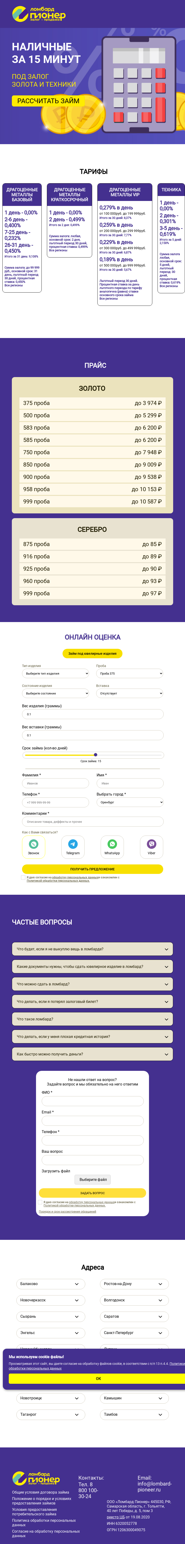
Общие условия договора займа (40, 1492)
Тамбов (110, 1414)
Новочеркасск (33, 1300)
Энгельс (27, 1332)
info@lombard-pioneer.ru (155, 1487)
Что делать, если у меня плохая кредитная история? (63, 1036)
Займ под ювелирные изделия (92, 653)
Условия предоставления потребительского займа (34, 1511)
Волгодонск (114, 1300)
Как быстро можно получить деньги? (50, 1054)
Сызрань (28, 1316)
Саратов (111, 1316)
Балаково (29, 1283)
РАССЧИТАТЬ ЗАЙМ (48, 101)
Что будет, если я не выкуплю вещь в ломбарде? (60, 949)
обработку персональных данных (75, 877)
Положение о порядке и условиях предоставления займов (41, 1500)
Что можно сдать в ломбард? (43, 984)
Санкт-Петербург (119, 1332)
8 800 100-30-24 (88, 1490)
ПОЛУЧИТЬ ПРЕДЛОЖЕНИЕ (92, 869)
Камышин (113, 1398)
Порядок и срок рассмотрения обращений (67, 1211)
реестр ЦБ (116, 1517)
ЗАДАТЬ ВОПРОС (92, 1193)
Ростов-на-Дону (118, 1283)
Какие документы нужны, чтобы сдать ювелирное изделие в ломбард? (80, 966)
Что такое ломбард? (35, 1019)
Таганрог (28, 1414)
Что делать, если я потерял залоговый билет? (57, 1001)
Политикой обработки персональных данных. (58, 880)
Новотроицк (31, 1398)
